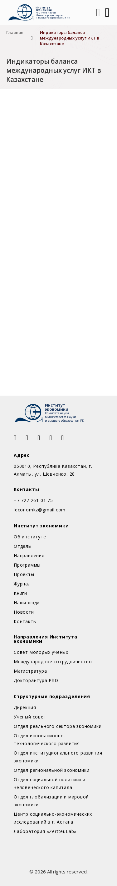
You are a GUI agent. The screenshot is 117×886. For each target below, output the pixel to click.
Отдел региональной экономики (51, 770)
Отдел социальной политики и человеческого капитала (49, 783)
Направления (29, 555)
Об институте (30, 537)
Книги (20, 593)
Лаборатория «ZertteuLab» (45, 831)
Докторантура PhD (36, 680)
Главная (14, 32)
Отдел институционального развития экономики (58, 757)
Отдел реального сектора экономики (57, 726)
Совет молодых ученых (41, 652)
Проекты (24, 574)
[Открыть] (107, 12)
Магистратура (30, 671)
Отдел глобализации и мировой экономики (51, 801)
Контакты (25, 621)
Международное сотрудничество (53, 661)
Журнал (22, 584)
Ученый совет (30, 717)
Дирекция (25, 707)
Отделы (23, 546)
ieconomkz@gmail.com (40, 510)
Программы (27, 565)
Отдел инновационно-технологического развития (47, 739)
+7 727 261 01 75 (33, 500)
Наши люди (27, 603)
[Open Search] (97, 12)
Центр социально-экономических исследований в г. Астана (53, 818)
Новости (24, 612)
